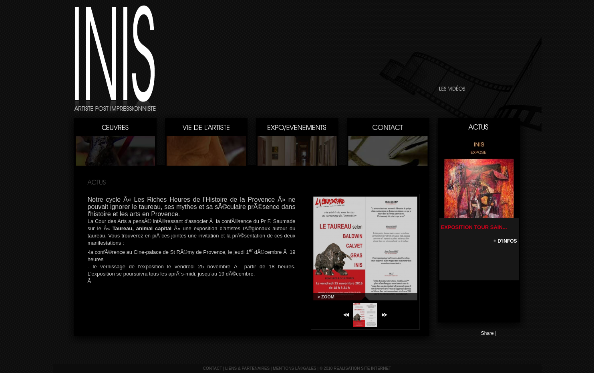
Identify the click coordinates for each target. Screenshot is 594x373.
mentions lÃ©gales (294, 368)
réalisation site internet (362, 368)
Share (487, 333)
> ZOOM (326, 296)
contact (212, 368)
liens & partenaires (247, 368)
